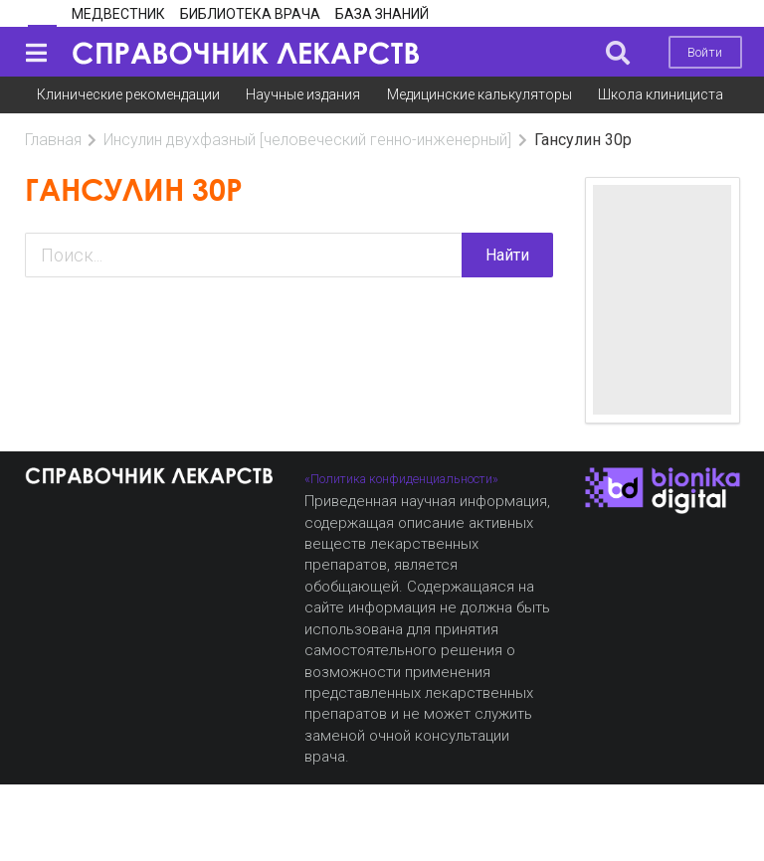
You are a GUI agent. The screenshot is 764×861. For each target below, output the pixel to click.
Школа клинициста (660, 94)
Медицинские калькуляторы (479, 94)
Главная (53, 139)
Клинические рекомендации (128, 94)
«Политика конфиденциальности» (401, 478)
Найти (507, 255)
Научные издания (303, 94)
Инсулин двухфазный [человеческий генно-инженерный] (307, 139)
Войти (704, 52)
